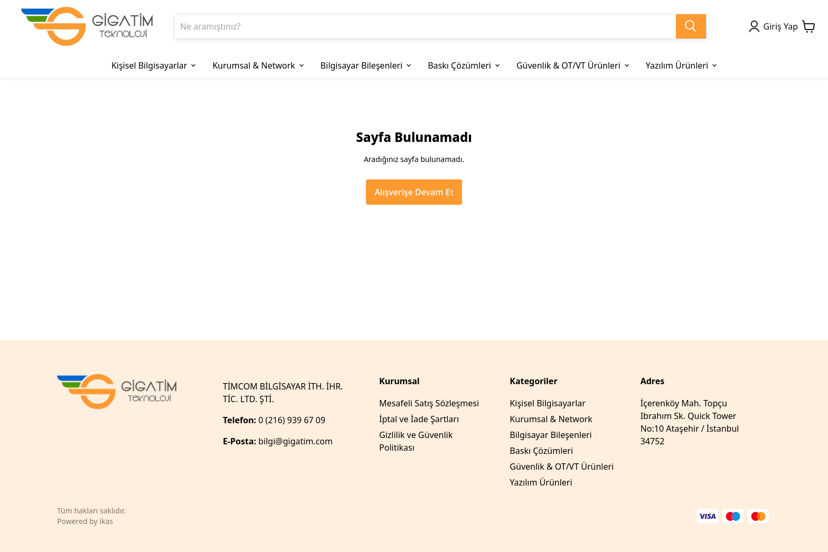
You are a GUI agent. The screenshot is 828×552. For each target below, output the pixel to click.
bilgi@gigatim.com (295, 441)
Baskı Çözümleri (541, 450)
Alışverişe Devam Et (413, 192)
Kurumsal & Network (551, 419)
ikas (106, 521)
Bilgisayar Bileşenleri (550, 435)
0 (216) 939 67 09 (292, 420)
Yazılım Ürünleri (541, 482)
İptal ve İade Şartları (419, 419)
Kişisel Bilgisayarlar (548, 403)
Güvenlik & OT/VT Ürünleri (562, 466)
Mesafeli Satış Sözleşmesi (429, 403)
